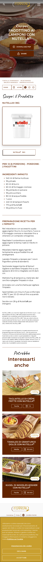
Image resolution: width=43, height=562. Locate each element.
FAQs (18, 515)
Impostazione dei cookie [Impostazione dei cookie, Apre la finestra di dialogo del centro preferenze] (21, 546)
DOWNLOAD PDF (22, 46)
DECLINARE (21, 551)
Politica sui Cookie (15, 539)
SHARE (22, 53)
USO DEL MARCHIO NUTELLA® (20, 322)
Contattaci (10, 515)
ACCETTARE (21, 558)
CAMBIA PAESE (31, 515)
